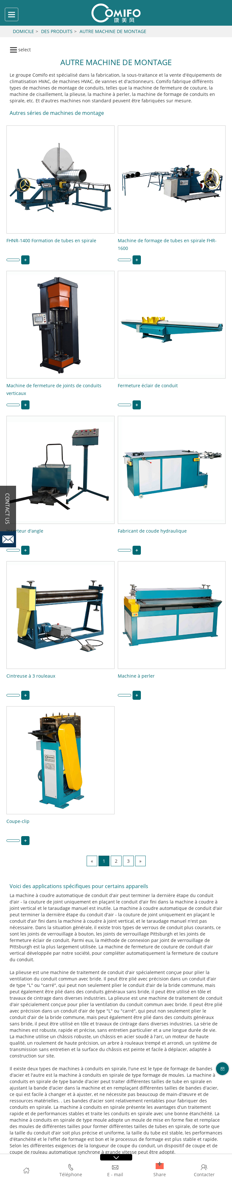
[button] (160, 1166)
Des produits (57, 31)
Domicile (23, 31)
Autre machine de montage (113, 31)
